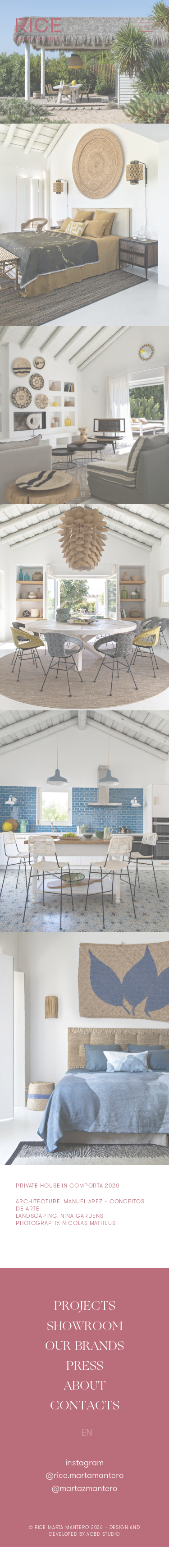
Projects (84, 1305)
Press (84, 1365)
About (85, 1385)
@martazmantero (84, 1489)
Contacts (84, 1405)
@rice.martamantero (84, 1476)
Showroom (85, 1326)
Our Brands (84, 1345)
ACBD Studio (103, 1534)
